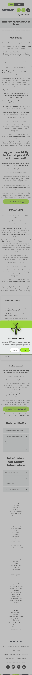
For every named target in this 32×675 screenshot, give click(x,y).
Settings (15, 350)
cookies (10, 341)
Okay (25, 350)
